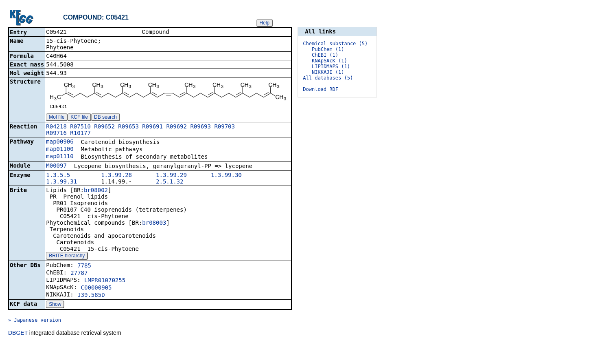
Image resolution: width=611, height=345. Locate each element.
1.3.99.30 (226, 175)
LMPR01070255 (104, 281)
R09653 (128, 127)
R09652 (104, 127)
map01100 (59, 149)
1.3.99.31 (61, 182)
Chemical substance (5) (335, 43)
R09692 (176, 127)
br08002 (96, 191)
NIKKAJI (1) (328, 72)
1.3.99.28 (116, 175)
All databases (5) (328, 78)
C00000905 (96, 288)
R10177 (80, 133)
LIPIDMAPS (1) (331, 66)
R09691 (152, 127)
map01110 (59, 157)
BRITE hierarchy (67, 256)
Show (55, 305)
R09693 (200, 127)
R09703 (224, 127)
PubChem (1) (328, 49)
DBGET (18, 333)
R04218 (56, 127)
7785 (84, 266)
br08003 (154, 223)
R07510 (80, 127)
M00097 (56, 166)
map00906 (59, 142)
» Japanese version (34, 321)
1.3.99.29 (171, 175)
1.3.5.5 (58, 175)
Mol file (56, 118)
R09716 (56, 133)
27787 (79, 273)
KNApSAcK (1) (329, 61)
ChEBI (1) (325, 55)
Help (264, 23)
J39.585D (91, 295)
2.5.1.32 (169, 182)
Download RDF (320, 89)
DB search (105, 118)
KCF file (79, 118)
